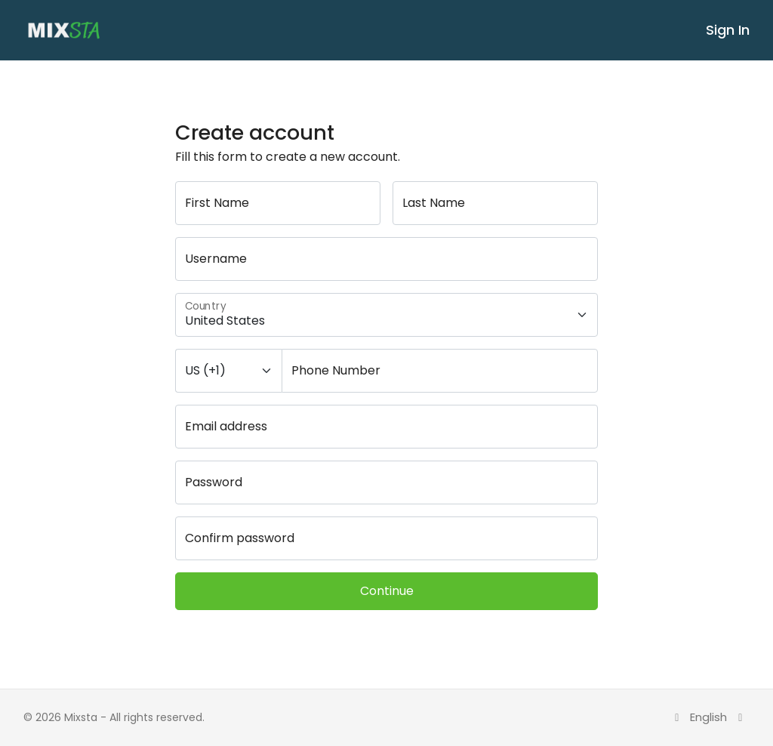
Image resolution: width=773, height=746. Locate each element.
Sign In (728, 29)
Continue (387, 591)
